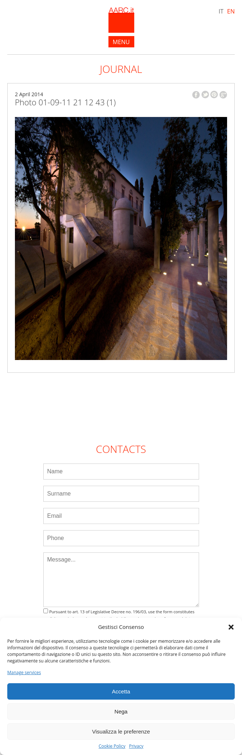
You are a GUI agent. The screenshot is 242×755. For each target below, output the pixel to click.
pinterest (214, 94)
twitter (205, 94)
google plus (223, 95)
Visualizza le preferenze (121, 731)
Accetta (121, 691)
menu (121, 42)
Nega (121, 711)
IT (221, 11)
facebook (196, 95)
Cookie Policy (112, 746)
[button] (231, 627)
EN (231, 11)
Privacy (136, 746)
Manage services (24, 673)
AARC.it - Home (121, 20)
